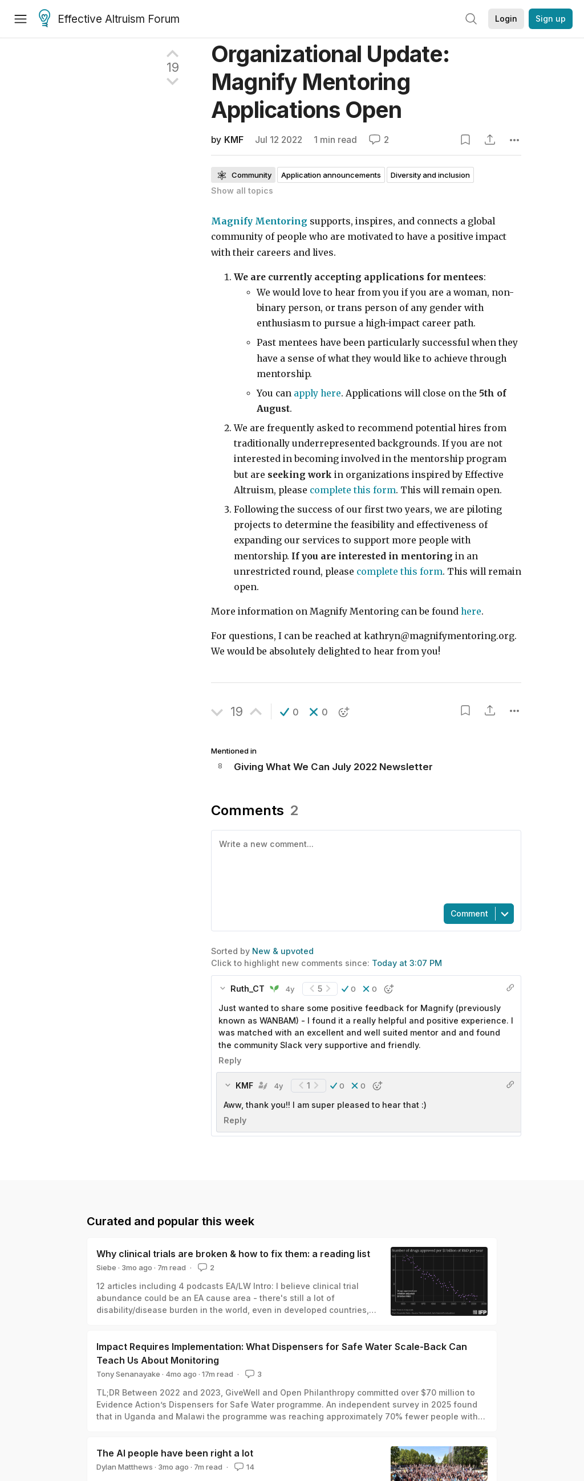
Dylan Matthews (124, 1466)
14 (243, 1467)
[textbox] (364, 865)
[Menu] (20, 18)
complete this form (353, 490)
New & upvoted (283, 951)
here (471, 611)
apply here (317, 393)
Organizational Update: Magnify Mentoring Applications (330, 81)
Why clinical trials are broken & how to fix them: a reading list (233, 1253)
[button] (289, 712)
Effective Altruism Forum (109, 19)
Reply (229, 1060)
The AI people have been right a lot (174, 1453)
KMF (234, 139)
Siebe (106, 1267)
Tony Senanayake (128, 1373)
